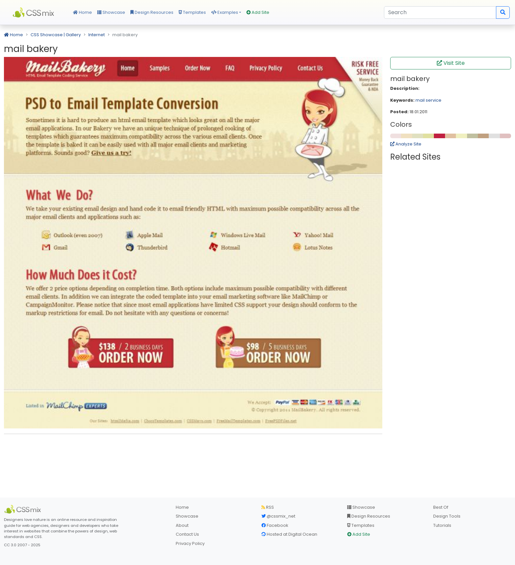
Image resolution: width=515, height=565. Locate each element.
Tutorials (442, 525)
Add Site (257, 12)
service (433, 100)
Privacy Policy (190, 543)
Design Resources (151, 12)
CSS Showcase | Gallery (56, 35)
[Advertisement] (193, 449)
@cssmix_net (278, 516)
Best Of (440, 507)
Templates (192, 12)
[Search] (440, 12)
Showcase (111, 12)
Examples (224, 12)
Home (82, 12)
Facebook (274, 525)
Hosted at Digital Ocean (289, 534)
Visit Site (451, 63)
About (182, 525)
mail (420, 100)
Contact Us (187, 534)
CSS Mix (34, 12)
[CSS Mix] (23, 509)
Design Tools (446, 516)
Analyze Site (405, 144)
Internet (96, 35)
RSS (267, 507)
